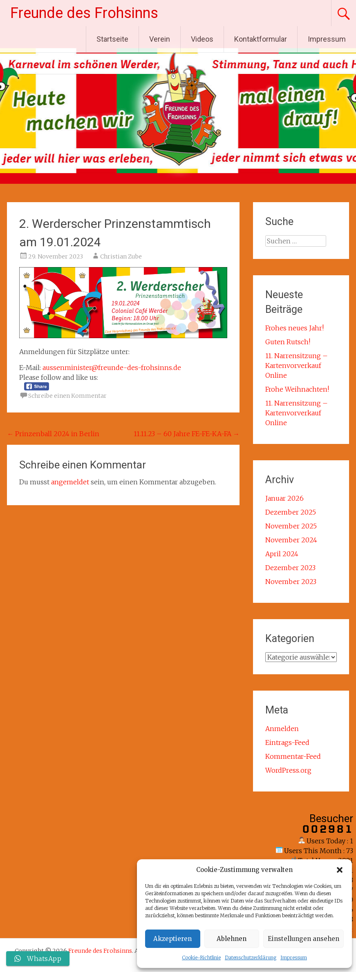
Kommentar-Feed (293, 756)
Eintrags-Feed (287, 742)
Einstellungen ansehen (303, 939)
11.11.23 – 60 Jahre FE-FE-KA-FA (187, 434)
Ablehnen (231, 939)
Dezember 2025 (290, 512)
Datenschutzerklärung (250, 957)
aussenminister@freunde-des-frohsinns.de (112, 367)
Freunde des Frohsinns (84, 13)
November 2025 (291, 526)
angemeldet (70, 482)
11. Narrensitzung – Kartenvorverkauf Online (296, 365)
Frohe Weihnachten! (297, 389)
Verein (159, 39)
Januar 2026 (284, 498)
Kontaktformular (260, 39)
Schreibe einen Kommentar (67, 395)
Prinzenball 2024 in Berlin (53, 434)
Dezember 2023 (290, 568)
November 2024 (291, 540)
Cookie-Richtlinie (201, 957)
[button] (340, 870)
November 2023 (290, 581)
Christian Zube (121, 256)
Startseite (112, 39)
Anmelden (282, 729)
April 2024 (281, 554)
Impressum (293, 957)
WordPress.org (288, 770)
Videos (202, 39)
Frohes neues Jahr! (294, 328)
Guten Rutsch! (287, 342)
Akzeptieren (172, 939)
